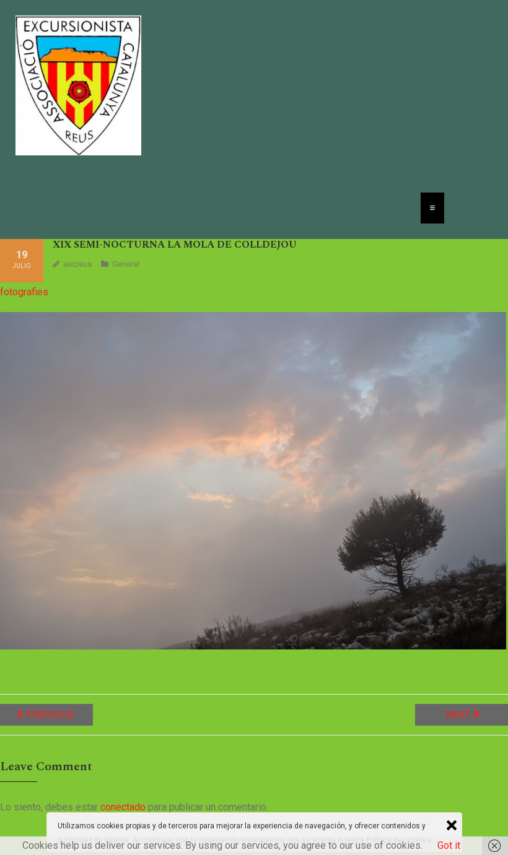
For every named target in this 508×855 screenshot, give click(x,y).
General (125, 264)
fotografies (24, 292)
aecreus (77, 264)
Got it (448, 845)
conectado (123, 807)
